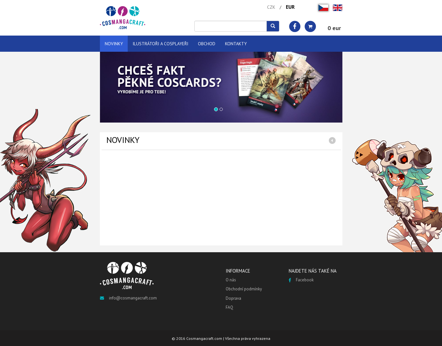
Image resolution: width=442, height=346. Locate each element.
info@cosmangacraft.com (128, 298)
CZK (271, 7)
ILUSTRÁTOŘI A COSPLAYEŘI (160, 44)
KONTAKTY (236, 44)
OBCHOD (206, 44)
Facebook (301, 280)
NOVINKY (114, 44)
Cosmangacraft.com (204, 338)
